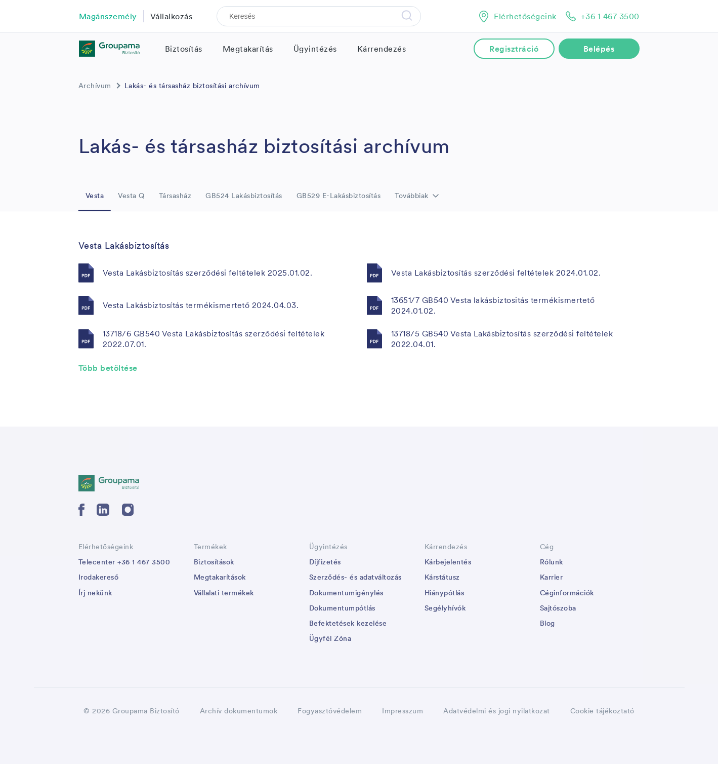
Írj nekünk (95, 592)
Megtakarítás (248, 49)
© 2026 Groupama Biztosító (131, 710)
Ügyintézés (315, 49)
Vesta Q (131, 195)
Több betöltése (108, 368)
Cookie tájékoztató (602, 710)
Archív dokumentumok (239, 710)
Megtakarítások (220, 577)
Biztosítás (183, 49)
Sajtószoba (558, 608)
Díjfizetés (325, 561)
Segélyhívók (445, 608)
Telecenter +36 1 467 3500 (124, 561)
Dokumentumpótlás (342, 608)
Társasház (175, 195)
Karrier (551, 577)
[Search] (319, 16)
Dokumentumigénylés (346, 592)
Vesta (95, 195)
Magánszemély (108, 16)
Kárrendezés (381, 49)
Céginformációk (567, 592)
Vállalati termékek (224, 592)
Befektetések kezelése (348, 623)
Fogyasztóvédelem (330, 710)
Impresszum (402, 710)
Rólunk (551, 561)
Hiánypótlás (444, 592)
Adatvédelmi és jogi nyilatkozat (496, 710)
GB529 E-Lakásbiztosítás (339, 195)
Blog (547, 623)
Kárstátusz (442, 577)
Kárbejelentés (448, 561)
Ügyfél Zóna (330, 638)
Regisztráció (513, 49)
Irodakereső (98, 577)
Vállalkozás (171, 16)
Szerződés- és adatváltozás (355, 577)
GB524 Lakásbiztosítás (243, 195)
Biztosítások (214, 561)
